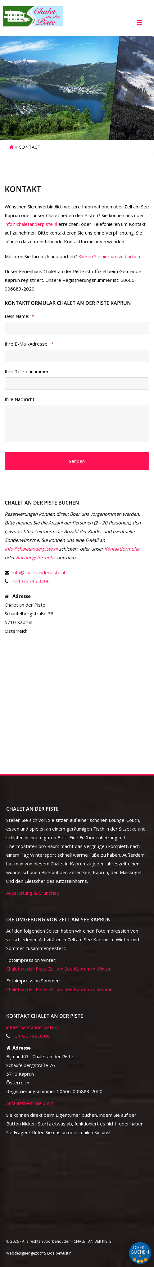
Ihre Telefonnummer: (27, 372)
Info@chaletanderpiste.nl (31, 549)
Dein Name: (19, 316)
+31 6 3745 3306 (31, 581)
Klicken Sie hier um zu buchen (109, 256)
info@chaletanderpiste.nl (31, 224)
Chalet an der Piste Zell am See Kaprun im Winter (58, 969)
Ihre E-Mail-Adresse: (29, 344)
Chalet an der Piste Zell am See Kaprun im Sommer (60, 989)
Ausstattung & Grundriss (32, 893)
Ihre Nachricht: (20, 399)
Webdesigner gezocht (25, 1253)
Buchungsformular (36, 557)
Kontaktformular (122, 549)
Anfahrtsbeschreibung (29, 1103)
